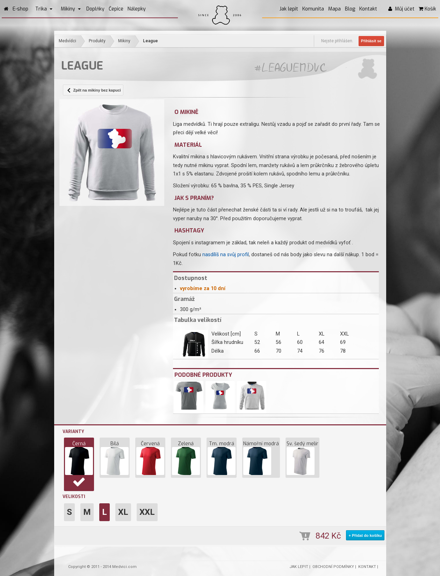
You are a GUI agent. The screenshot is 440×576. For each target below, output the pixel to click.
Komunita (313, 9)
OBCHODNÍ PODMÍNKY (333, 566)
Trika (43, 9)
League (150, 40)
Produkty (97, 40)
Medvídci (67, 40)
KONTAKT (367, 566)
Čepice (116, 9)
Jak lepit (289, 9)
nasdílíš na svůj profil (225, 255)
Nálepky (137, 9)
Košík (427, 9)
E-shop (20, 9)
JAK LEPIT (298, 566)
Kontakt (368, 9)
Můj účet (401, 9)
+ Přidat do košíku (365, 535)
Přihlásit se (371, 41)
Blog (350, 9)
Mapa (334, 9)
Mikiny (71, 9)
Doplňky (95, 9)
